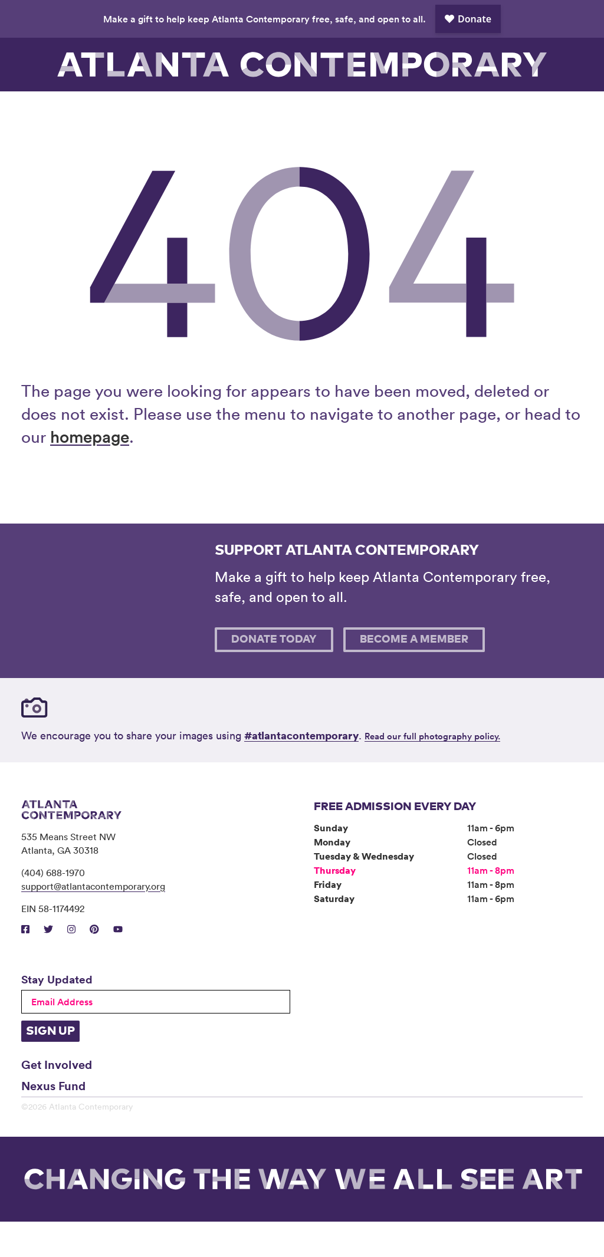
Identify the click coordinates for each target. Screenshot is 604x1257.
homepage (89, 471)
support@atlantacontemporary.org (93, 921)
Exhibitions (127, 109)
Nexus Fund (53, 1121)
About (337, 109)
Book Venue (407, 109)
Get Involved (56, 1099)
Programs (197, 109)
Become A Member (414, 675)
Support (477, 109)
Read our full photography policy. (432, 771)
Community (267, 109)
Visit (56, 109)
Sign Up (50, 1066)
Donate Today (274, 675)
